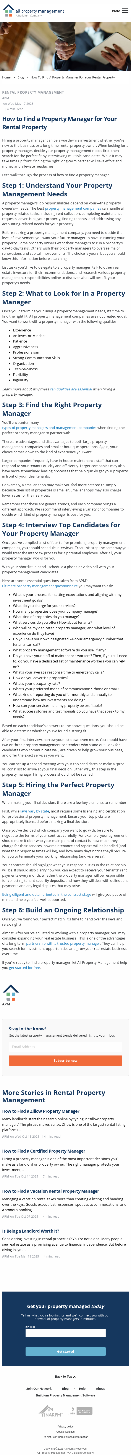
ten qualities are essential (71, 389)
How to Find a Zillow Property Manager (40, 1111)
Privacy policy (65, 1426)
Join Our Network (39, 1388)
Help (82, 1388)
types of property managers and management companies (49, 427)
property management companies (73, 208)
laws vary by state (34, 811)
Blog (65, 1388)
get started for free (24, 967)
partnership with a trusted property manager (63, 943)
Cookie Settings (65, 1431)
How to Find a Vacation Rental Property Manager (50, 1191)
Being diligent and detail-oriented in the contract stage (46, 894)
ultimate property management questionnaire (40, 586)
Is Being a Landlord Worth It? (30, 1231)
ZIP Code (66, 1331)
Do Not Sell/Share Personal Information (65, 1437)
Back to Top (65, 1376)
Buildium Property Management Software (65, 1395)
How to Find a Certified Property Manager (43, 1151)
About (100, 1388)
